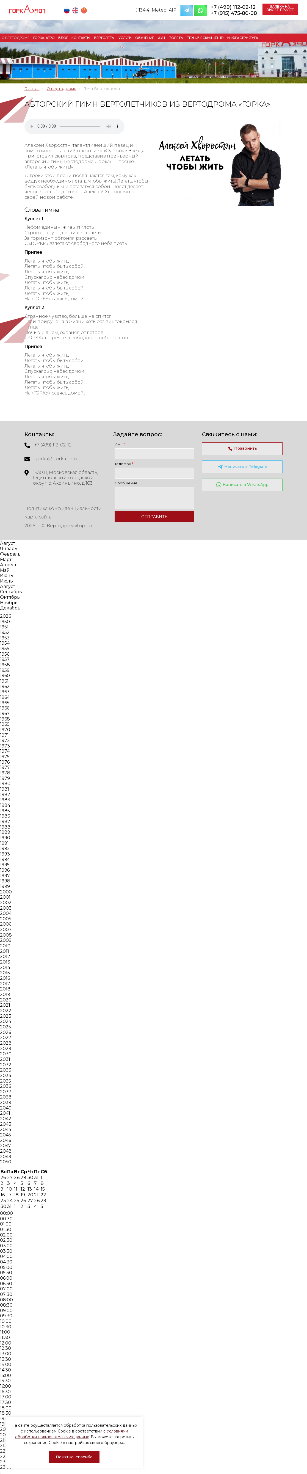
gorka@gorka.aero (55, 458)
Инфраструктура (242, 38)
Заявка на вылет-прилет (280, 8)
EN (75, 10)
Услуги (124, 38)
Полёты (176, 38)
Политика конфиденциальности (63, 508)
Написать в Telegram (242, 467)
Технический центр (205, 38)
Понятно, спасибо (74, 1456)
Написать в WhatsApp (242, 484)
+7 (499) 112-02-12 (233, 7)
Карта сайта (38, 517)
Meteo (159, 10)
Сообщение (126, 483)
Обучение (144, 38)
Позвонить (242, 448)
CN (84, 10)
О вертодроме (15, 38)
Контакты (80, 38)
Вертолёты (104, 38)
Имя (120, 444)
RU (67, 10)
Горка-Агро (43, 38)
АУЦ (161, 38)
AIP (172, 10)
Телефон (124, 464)
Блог (63, 38)
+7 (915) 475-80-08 (234, 13)
